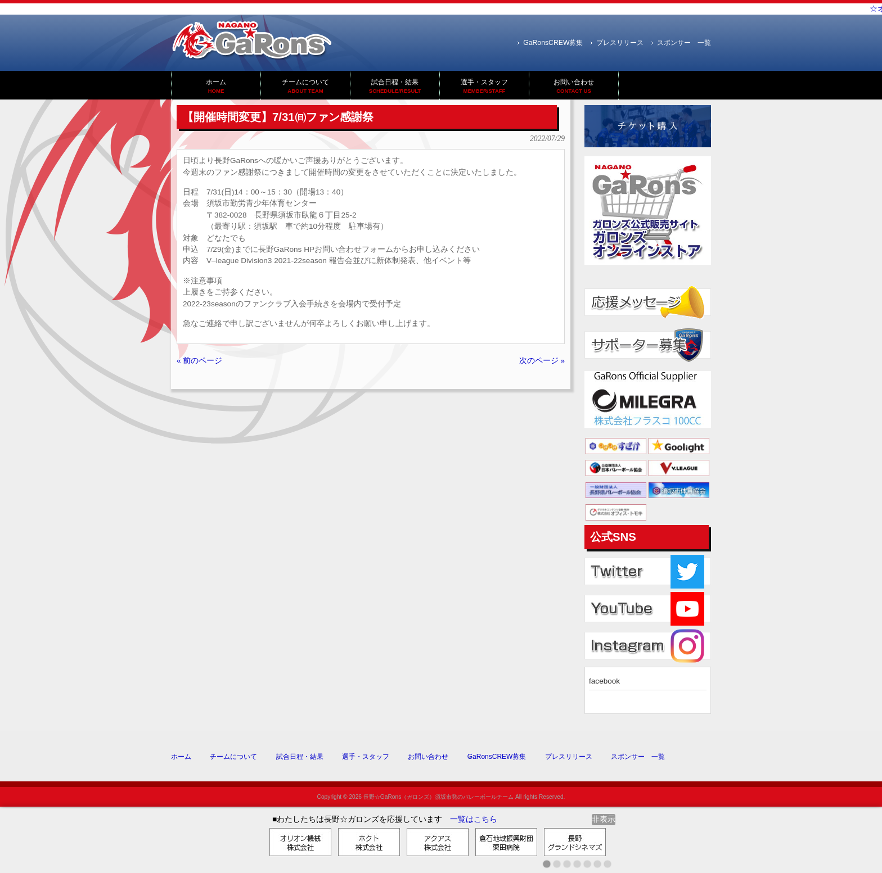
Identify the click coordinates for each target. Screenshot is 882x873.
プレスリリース (620, 43)
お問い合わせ (428, 757)
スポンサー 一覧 (684, 43)
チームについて (233, 757)
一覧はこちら (473, 819)
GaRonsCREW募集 (553, 43)
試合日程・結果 (299, 757)
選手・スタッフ (365, 757)
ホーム (181, 757)
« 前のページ (199, 360)
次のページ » (542, 360)
